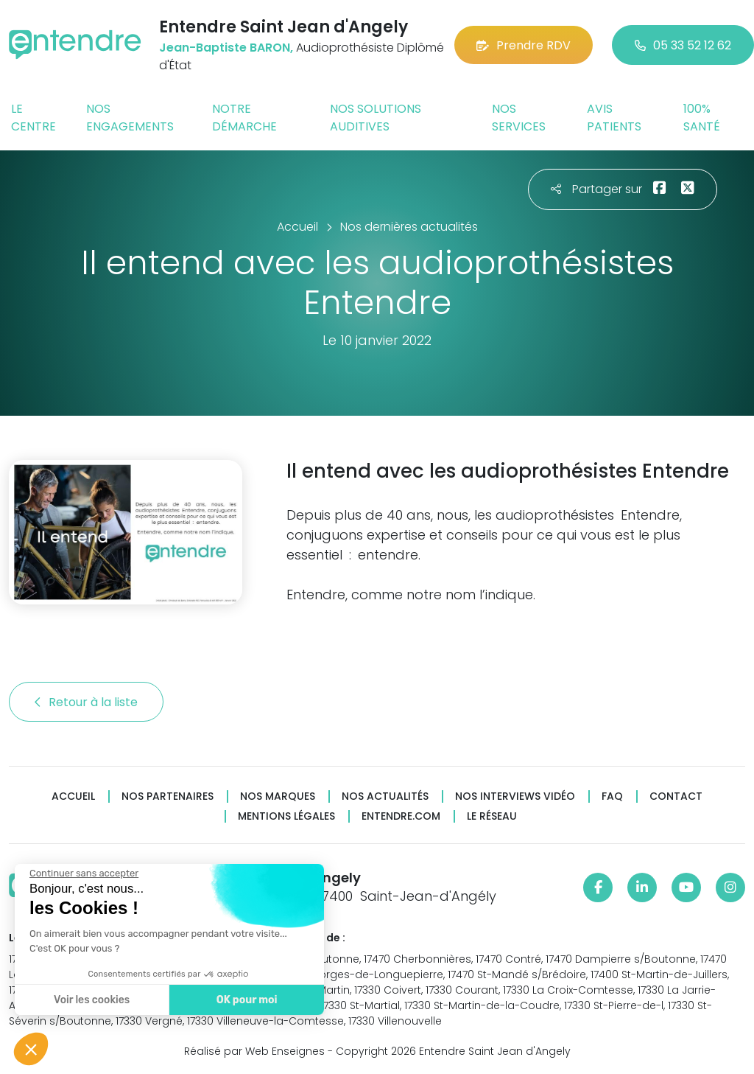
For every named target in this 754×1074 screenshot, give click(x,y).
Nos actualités (385, 796)
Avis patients (614, 117)
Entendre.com (401, 816)
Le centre (33, 117)
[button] (31, 1049)
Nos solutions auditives (375, 117)
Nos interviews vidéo (515, 796)
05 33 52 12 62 (683, 45)
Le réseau (492, 816)
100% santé (701, 117)
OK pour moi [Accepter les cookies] (244, 1000)
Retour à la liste (86, 702)
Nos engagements (130, 117)
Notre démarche (244, 117)
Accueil (73, 796)
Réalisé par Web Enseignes (254, 1051)
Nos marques (277, 796)
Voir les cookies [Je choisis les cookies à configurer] (90, 1000)
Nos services (519, 117)
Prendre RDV (523, 45)
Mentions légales (286, 816)
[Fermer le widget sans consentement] (82, 873)
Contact (675, 796)
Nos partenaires (167, 796)
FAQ (612, 796)
